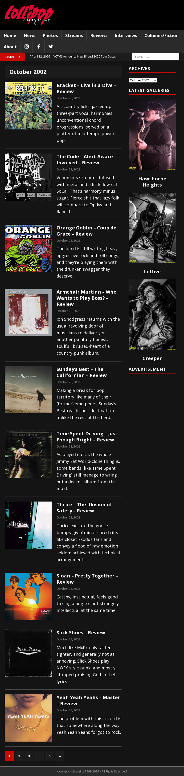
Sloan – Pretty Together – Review (87, 579)
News (29, 35)
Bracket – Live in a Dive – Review (86, 88)
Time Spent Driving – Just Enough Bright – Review (87, 436)
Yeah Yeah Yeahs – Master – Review (88, 700)
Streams (74, 35)
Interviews (126, 35)
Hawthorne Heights (152, 181)
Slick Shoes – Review (81, 632)
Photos (50, 35)
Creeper (152, 358)
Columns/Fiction (161, 35)
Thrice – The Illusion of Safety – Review (84, 507)
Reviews (98, 35)
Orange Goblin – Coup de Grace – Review (86, 230)
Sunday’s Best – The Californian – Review (82, 372)
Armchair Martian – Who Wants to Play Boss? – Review (87, 298)
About (10, 47)
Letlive (152, 271)
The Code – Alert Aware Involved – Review (85, 159)
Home (10, 35)
